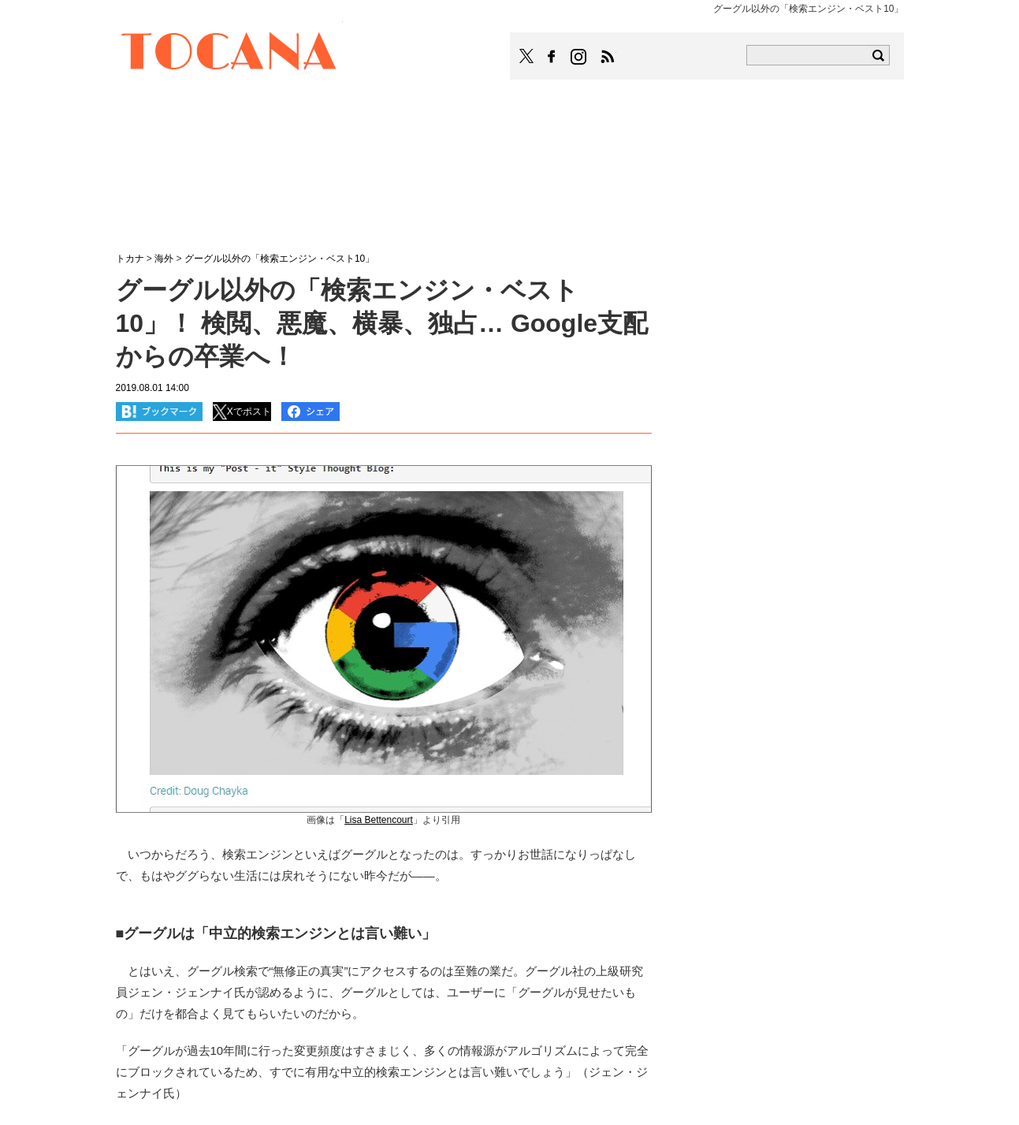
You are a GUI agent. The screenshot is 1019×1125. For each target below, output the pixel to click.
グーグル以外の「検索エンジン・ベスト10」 (279, 258)
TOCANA (229, 53)
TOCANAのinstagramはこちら (579, 57)
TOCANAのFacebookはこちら (551, 57)
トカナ (130, 258)
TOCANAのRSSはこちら (607, 57)
